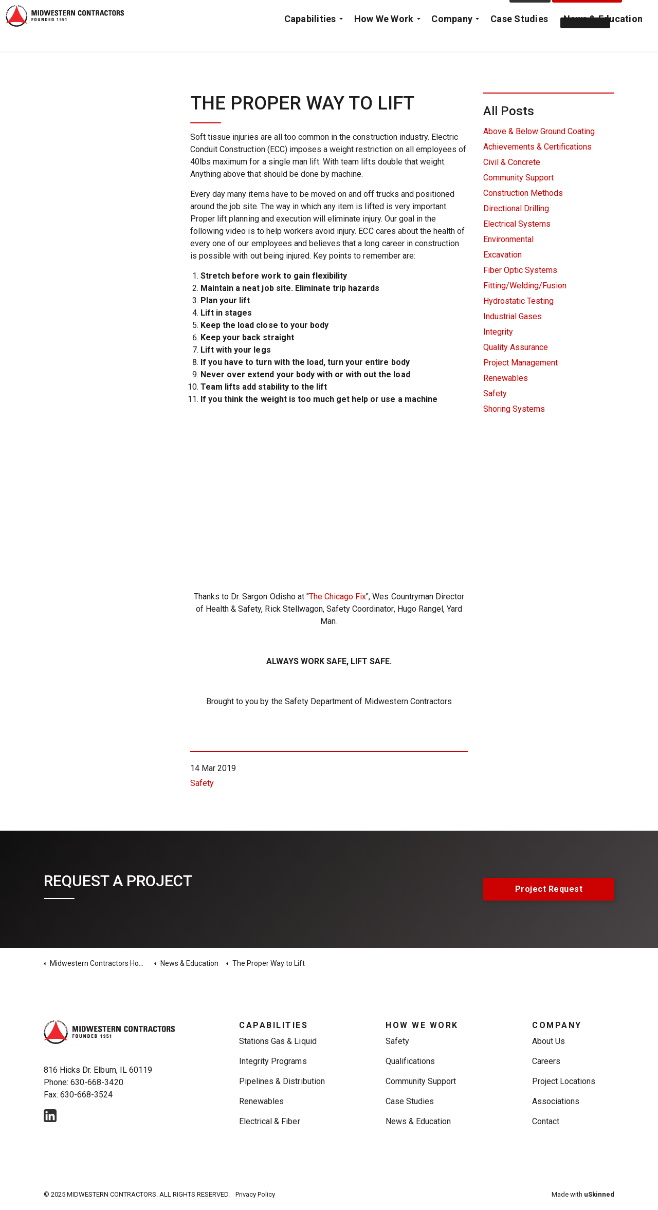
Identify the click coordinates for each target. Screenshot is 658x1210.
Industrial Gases (512, 316)
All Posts (508, 111)
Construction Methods (523, 193)
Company (451, 38)
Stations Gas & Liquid (278, 1041)
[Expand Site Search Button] (640, 13)
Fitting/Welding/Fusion (524, 285)
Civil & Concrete (511, 162)
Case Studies (519, 38)
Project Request (587, 13)
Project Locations (564, 1081)
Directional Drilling (516, 208)
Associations (555, 1101)
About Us (548, 1041)
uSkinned (599, 1194)
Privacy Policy (255, 1194)
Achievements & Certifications (537, 147)
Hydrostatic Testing (518, 301)
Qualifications (410, 1061)
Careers (546, 1061)
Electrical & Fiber (269, 1121)
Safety (202, 783)
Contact (530, 13)
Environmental (508, 239)
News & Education (603, 38)
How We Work (384, 38)
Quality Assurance (515, 347)
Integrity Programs (273, 1061)
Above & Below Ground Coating (539, 131)
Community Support (518, 177)
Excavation (502, 255)
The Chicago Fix (337, 596)
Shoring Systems (514, 409)
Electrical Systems (517, 224)
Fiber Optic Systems (520, 270)
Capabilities (310, 38)
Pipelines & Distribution (282, 1081)
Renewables (505, 378)
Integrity (498, 332)
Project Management (520, 363)
